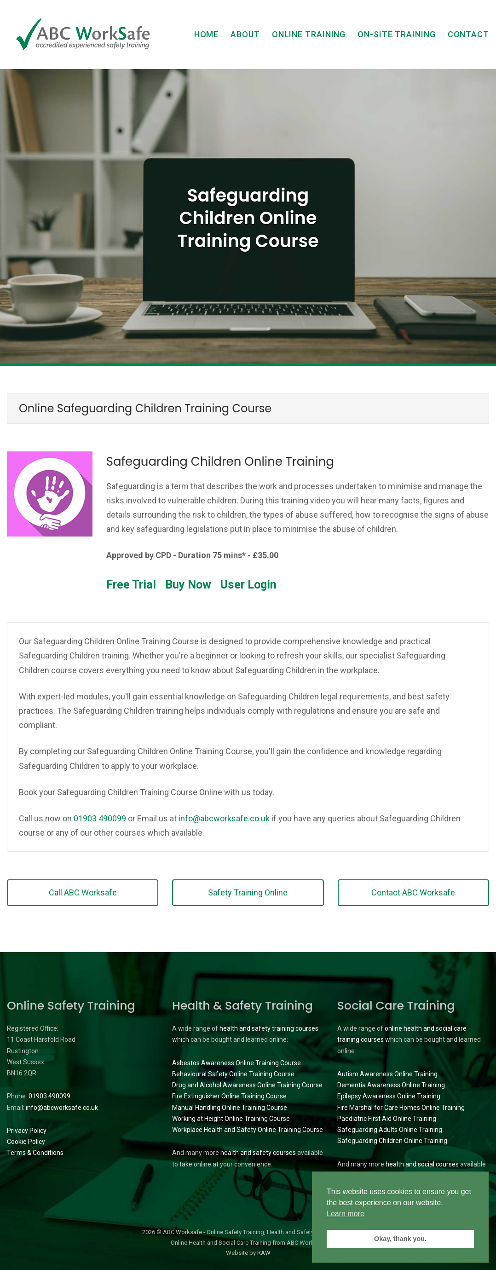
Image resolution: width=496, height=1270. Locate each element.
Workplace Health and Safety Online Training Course (247, 1129)
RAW (264, 1252)
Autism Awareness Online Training (387, 1074)
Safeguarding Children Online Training (392, 1140)
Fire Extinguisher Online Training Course (229, 1096)
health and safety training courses (268, 1028)
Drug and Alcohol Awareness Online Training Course (247, 1085)
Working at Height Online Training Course (231, 1118)
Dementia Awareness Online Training (391, 1085)
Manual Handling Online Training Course (229, 1107)
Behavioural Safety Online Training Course (233, 1074)
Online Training (309, 34)
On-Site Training (396, 34)
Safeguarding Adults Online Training (389, 1129)
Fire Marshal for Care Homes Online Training (401, 1107)
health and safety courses (258, 1152)
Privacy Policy (26, 1130)
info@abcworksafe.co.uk (224, 818)
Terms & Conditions (35, 1152)
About (245, 34)
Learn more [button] (345, 1214)
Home (206, 34)
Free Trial (131, 584)
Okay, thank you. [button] (400, 1238)
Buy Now (188, 584)
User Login (248, 584)
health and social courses (422, 1164)
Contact (468, 34)
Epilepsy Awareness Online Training (388, 1096)
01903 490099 (100, 818)
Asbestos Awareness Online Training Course (236, 1063)
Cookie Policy (26, 1141)
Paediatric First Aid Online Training (386, 1118)
